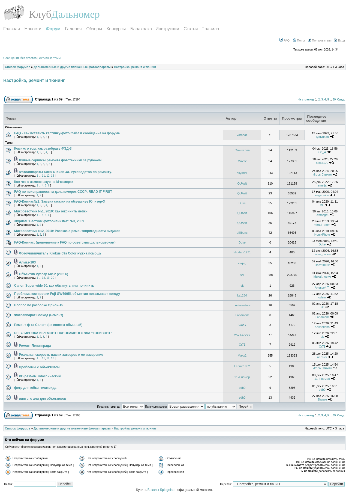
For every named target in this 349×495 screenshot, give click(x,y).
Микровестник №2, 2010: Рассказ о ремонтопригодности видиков (67, 231)
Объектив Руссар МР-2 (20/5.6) (43, 274)
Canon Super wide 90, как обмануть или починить (54, 285)
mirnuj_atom (322, 224)
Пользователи (320, 40)
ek (242, 285)
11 (43, 175)
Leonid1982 (242, 366)
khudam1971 (242, 252)
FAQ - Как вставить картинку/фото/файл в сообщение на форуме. (67, 133)
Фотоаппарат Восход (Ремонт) (38, 315)
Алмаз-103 (27, 262)
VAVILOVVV (242, 334)
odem (322, 297)
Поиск (299, 40)
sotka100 (322, 162)
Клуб (40, 14)
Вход (339, 40)
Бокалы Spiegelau (161, 490)
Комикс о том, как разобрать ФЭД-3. (43, 148)
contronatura (242, 305)
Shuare (322, 399)
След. (341, 99)
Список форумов (17, 67)
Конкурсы (116, 28)
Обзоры (94, 28)
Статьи (191, 28)
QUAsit (242, 183)
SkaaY (242, 325)
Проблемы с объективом (39, 367)
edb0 (242, 387)
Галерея (73, 28)
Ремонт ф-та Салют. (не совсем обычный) (48, 325)
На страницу (306, 99)
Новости (33, 28)
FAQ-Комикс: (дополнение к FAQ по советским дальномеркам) (65, 242)
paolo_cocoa (322, 254)
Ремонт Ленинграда (35, 346)
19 (47, 277)
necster (322, 357)
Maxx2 (242, 161)
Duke (242, 203)
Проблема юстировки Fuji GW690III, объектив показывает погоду (67, 294)
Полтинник (322, 264)
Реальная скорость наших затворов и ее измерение (61, 355)
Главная (11, 28)
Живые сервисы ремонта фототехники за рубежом (60, 160)
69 (334, 99)
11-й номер (242, 377)
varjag (242, 263)
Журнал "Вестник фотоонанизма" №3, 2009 (49, 221)
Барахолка (141, 28)
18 (43, 277)
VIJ (322, 205)
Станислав (241, 150)
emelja (322, 185)
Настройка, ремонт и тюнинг (135, 67)
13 (52, 175)
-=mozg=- (322, 215)
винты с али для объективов (42, 399)
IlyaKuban (322, 136)
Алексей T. (322, 287)
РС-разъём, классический (40, 376)
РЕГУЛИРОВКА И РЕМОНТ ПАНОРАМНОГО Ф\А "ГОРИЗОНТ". (63, 333)
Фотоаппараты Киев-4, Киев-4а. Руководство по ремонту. (65, 172)
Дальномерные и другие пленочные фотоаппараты (72, 67)
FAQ (284, 40)
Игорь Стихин (322, 174)
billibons (242, 232)
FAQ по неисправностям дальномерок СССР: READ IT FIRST (63, 192)
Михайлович (322, 276)
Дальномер (75, 14)
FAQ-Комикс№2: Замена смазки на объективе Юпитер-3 (59, 201)
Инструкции (167, 28)
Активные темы (50, 58)
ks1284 (242, 295)
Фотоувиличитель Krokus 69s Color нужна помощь (60, 253)
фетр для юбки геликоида (35, 388)
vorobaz (242, 135)
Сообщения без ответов (20, 58)
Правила (210, 28)
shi (242, 275)
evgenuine (322, 195)
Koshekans (322, 326)
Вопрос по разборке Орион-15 (38, 305)
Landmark (242, 315)
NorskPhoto (322, 234)
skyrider (242, 172)
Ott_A (322, 152)
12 (47, 175)
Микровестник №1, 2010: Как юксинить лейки (51, 211)
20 (52, 277)
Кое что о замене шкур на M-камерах (43, 182)
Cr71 (242, 344)
